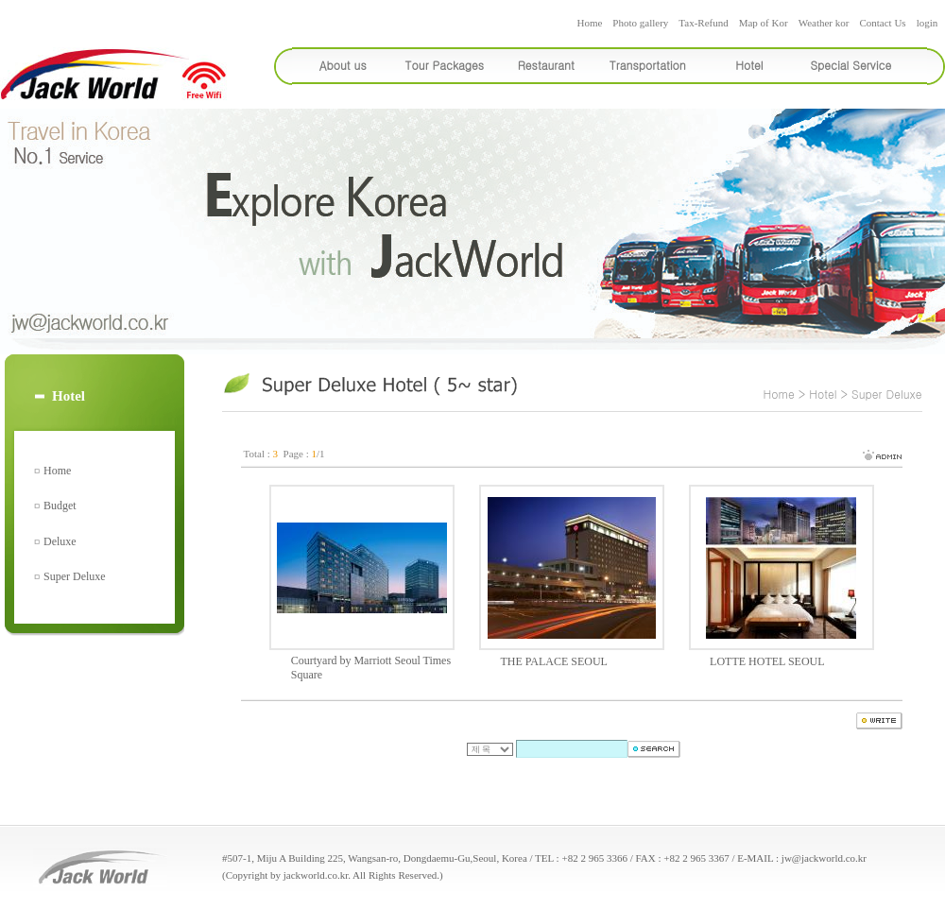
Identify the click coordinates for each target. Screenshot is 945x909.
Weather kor (824, 22)
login (927, 22)
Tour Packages (444, 65)
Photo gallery (640, 22)
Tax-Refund (703, 22)
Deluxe (60, 541)
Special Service (850, 65)
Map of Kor (763, 22)
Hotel (749, 65)
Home (589, 22)
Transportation (648, 65)
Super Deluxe (74, 576)
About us (343, 65)
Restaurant (546, 65)
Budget (60, 505)
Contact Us (882, 22)
